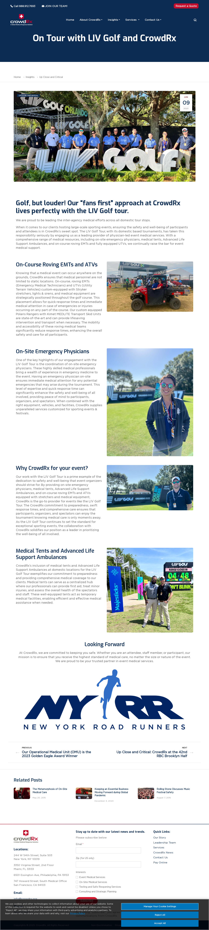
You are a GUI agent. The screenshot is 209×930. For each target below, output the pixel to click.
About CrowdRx (90, 19)
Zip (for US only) (85, 858)
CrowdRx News (163, 852)
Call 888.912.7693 (22, 6)
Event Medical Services (92, 877)
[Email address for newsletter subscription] (108, 850)
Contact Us (152, 19)
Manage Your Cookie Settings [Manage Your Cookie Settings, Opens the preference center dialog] (160, 906)
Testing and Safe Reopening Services (100, 887)
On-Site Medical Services (93, 882)
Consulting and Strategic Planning (97, 891)
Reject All (160, 915)
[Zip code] (108, 864)
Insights (113, 19)
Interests (81, 872)
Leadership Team (164, 842)
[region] (104, 914)
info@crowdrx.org (25, 898)
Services (131, 19)
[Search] (195, 19)
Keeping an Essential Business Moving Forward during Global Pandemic (111, 792)
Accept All (160, 923)
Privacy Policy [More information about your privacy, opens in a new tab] (77, 913)
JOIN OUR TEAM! (52, 6)
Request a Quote (186, 5)
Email (79, 844)
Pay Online (160, 862)
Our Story (159, 837)
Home (70, 19)
